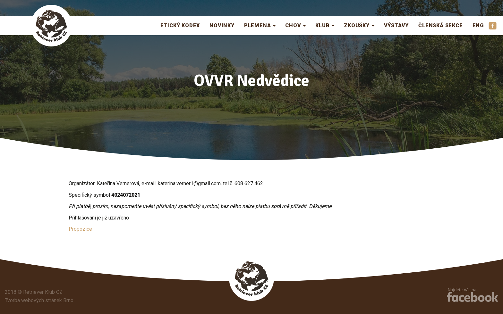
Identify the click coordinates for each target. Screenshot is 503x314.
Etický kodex (180, 25)
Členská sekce (440, 25)
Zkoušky (359, 25)
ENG (478, 25)
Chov (295, 25)
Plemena (260, 25)
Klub (324, 25)
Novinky (221, 25)
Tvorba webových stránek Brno (39, 300)
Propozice (80, 229)
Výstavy (396, 25)
